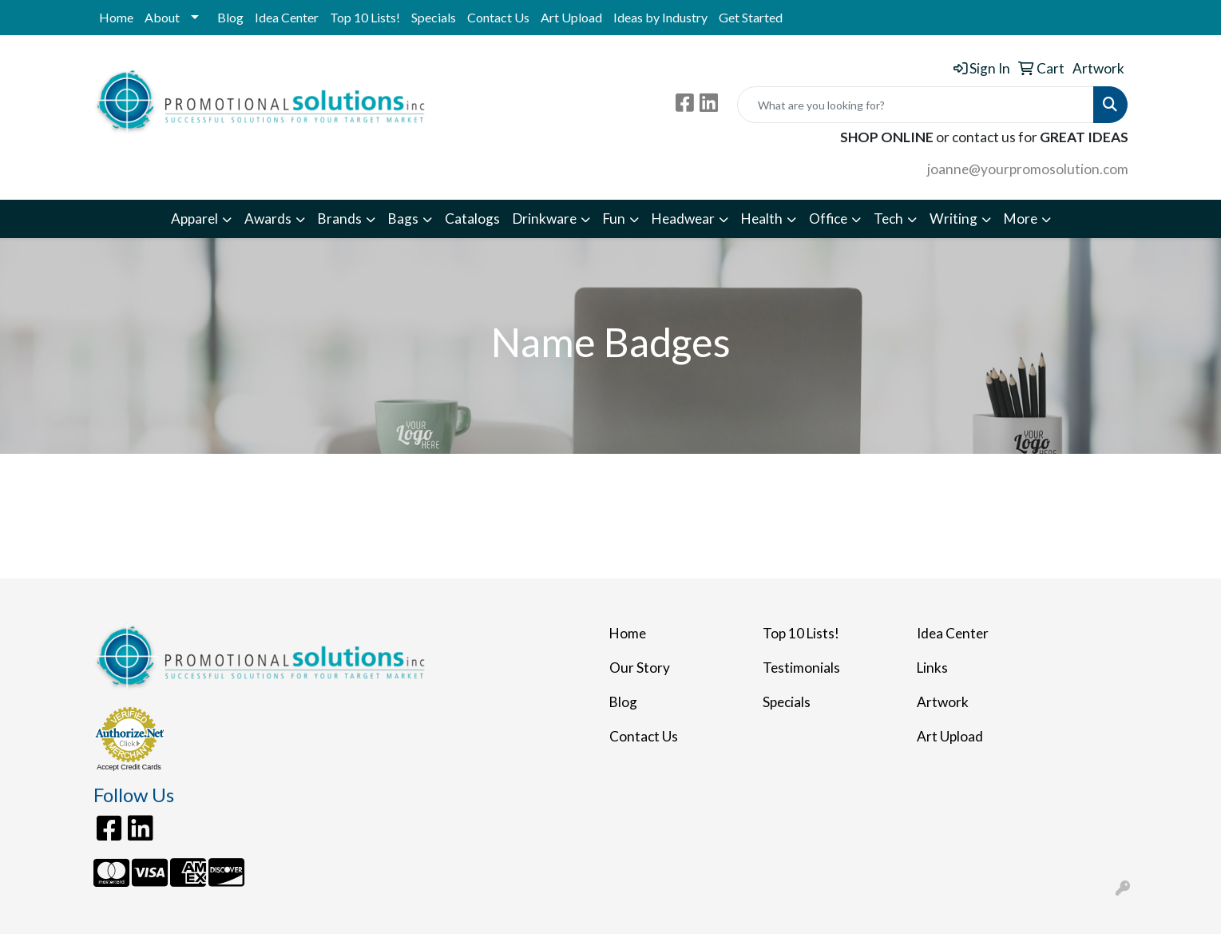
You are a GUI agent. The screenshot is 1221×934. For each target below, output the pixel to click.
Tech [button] (888, 218)
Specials (433, 17)
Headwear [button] (683, 218)
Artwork (943, 702)
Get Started (751, 17)
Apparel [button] (194, 218)
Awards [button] (267, 218)
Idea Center (287, 17)
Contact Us (498, 17)
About (162, 17)
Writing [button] (953, 218)
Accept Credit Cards (129, 767)
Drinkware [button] (545, 218)
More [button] (1020, 218)
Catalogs (472, 218)
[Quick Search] (915, 104)
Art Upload (571, 17)
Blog (230, 17)
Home (116, 17)
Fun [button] (614, 218)
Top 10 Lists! (365, 17)
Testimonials (801, 667)
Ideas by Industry (660, 17)
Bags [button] (403, 218)
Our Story (639, 667)
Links (932, 667)
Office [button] (828, 218)
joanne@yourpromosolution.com (1027, 169)
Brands (340, 218)
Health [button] (762, 218)
